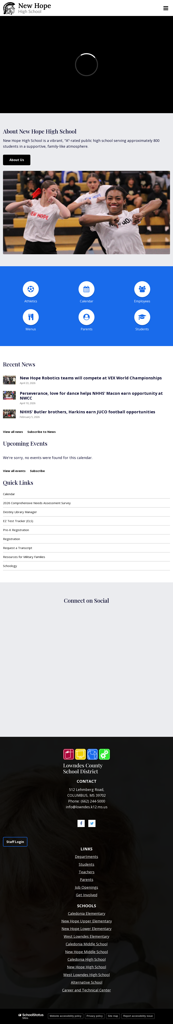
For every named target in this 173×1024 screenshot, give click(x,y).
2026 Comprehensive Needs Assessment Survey (37, 503)
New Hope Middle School (86, 951)
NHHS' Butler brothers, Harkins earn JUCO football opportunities (87, 412)
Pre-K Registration (16, 530)
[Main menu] (165, 8)
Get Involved (86, 894)
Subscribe (37, 471)
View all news (13, 432)
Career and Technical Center (86, 990)
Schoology (10, 566)
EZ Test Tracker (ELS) (18, 521)
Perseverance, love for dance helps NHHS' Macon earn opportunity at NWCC (91, 396)
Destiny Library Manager (20, 512)
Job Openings (86, 887)
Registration (11, 539)
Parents (86, 879)
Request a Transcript (17, 548)
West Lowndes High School (86, 974)
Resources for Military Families (24, 557)
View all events (14, 471)
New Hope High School (86, 967)
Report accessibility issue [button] (138, 1016)
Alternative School (86, 982)
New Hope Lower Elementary (86, 928)
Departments (86, 856)
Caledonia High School (87, 959)
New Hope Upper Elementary (86, 921)
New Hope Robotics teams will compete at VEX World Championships (91, 378)
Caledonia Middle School (86, 944)
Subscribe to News (41, 432)
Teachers (86, 872)
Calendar (9, 494)
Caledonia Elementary (86, 913)
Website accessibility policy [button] (66, 1016)
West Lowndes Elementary (86, 936)
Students (86, 864)
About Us (16, 160)
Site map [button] (113, 1016)
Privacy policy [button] (95, 1016)
